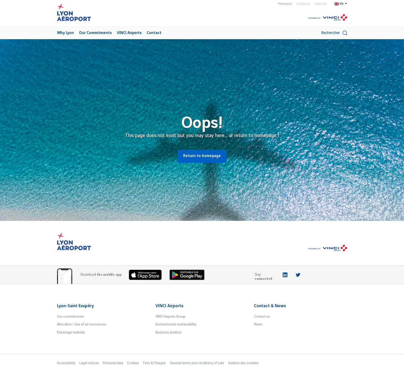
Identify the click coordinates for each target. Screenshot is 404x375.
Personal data (113, 363)
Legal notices (89, 363)
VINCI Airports (129, 33)
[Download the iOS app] (147, 276)
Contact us (262, 316)
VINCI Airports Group (170, 316)
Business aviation (168, 332)
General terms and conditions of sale (197, 363)
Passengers (285, 3)
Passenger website (71, 332)
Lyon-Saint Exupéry (75, 306)
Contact (154, 33)
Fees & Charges (154, 363)
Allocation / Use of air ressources (81, 324)
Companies (303, 3)
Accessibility (66, 363)
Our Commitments (95, 33)
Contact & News (270, 306)
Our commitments (70, 316)
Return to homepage (202, 156)
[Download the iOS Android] (188, 276)
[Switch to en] (341, 3)
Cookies (133, 363)
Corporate (320, 3)
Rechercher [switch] (334, 33)
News (258, 324)
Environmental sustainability (175, 324)
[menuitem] (65, 32)
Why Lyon (65, 33)
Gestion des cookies (243, 363)
